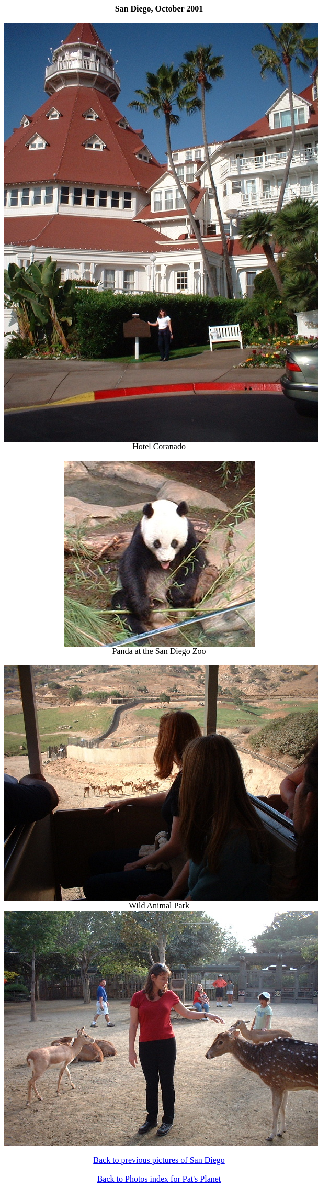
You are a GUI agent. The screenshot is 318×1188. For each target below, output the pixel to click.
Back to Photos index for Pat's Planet (159, 1178)
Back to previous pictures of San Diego (159, 1160)
